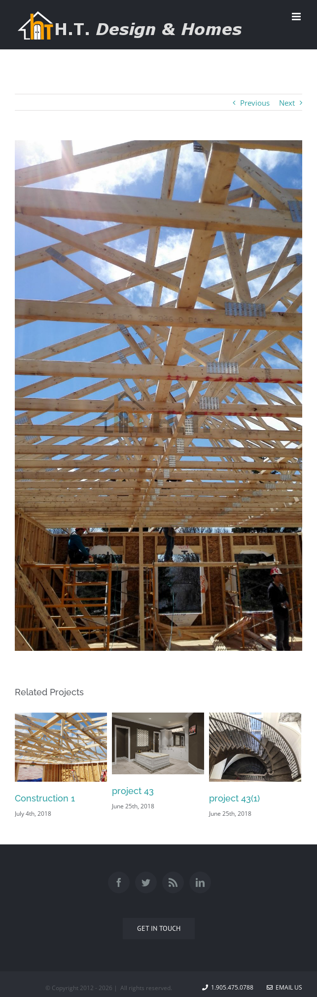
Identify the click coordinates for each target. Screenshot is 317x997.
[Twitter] (146, 882)
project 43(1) (234, 798)
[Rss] (173, 882)
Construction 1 (45, 798)
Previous (255, 103)
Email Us (284, 987)
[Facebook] (119, 882)
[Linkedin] (200, 882)
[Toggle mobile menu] (297, 16)
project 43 (133, 791)
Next (287, 103)
